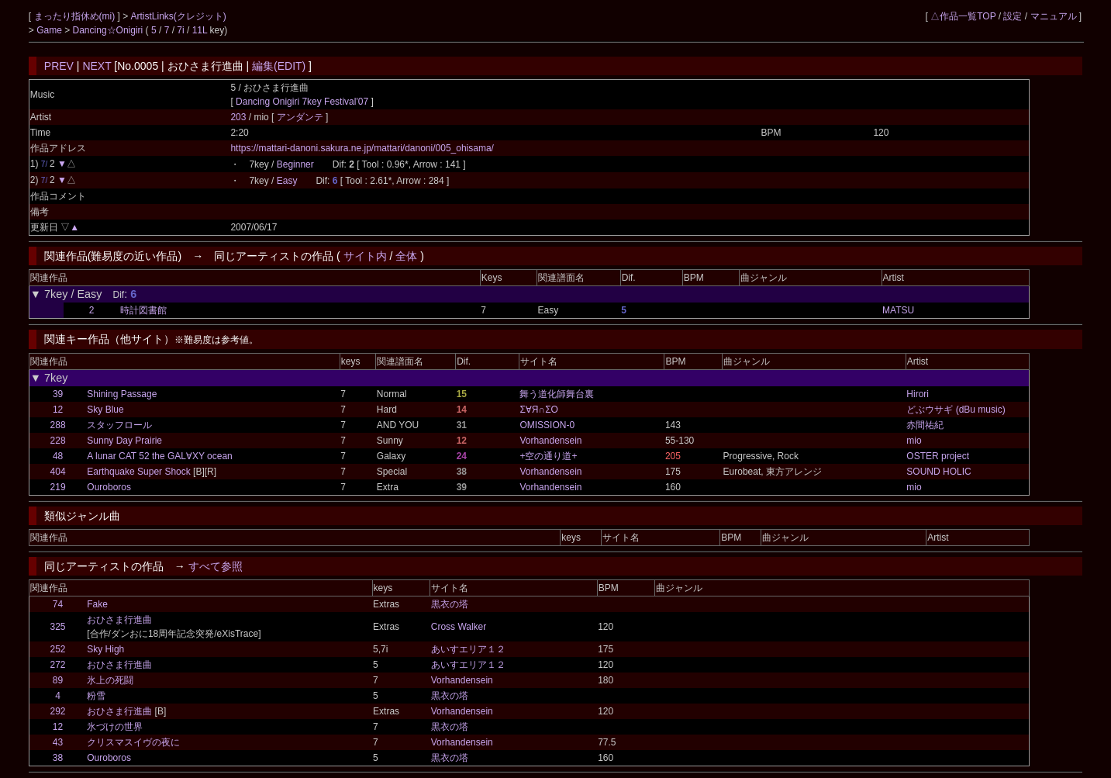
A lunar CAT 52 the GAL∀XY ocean (159, 456)
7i (180, 30)
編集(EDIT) (278, 66)
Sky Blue (105, 409)
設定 (1012, 16)
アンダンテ (301, 117)
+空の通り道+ (548, 456)
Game (50, 30)
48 (58, 456)
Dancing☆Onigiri (109, 30)
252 (58, 649)
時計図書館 (143, 310)
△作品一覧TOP (962, 16)
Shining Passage (122, 394)
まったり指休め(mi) (76, 16)
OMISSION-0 (546, 425)
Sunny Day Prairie (124, 440)
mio (913, 440)
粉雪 (96, 695)
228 (58, 440)
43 (58, 742)
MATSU (898, 310)
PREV (59, 66)
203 (238, 117)
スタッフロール (119, 425)
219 (58, 487)
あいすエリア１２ (468, 649)
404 (58, 471)
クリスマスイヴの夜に (133, 742)
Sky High (105, 649)
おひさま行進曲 (119, 619)
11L (200, 30)
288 (58, 425)
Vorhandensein (550, 440)
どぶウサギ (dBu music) (955, 409)
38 (58, 757)
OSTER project (937, 456)
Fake (97, 604)
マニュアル (1053, 16)
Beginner (295, 164)
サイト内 (365, 256)
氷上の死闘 (110, 680)
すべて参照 (215, 566)
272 (58, 664)
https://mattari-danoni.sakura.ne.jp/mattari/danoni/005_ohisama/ (362, 148)
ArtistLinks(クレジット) (178, 16)
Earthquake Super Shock (138, 471)
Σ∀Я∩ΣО (538, 409)
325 (58, 626)
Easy (287, 180)
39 (58, 394)
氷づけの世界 (115, 726)
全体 (406, 256)
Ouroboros (109, 487)
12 (58, 409)
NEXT (96, 66)
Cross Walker (459, 626)
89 (58, 680)
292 (58, 711)
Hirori (917, 394)
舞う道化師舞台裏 (556, 394)
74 (58, 604)
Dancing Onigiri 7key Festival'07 (302, 101)
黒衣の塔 (449, 604)
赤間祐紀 (925, 425)
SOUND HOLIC (938, 471)
